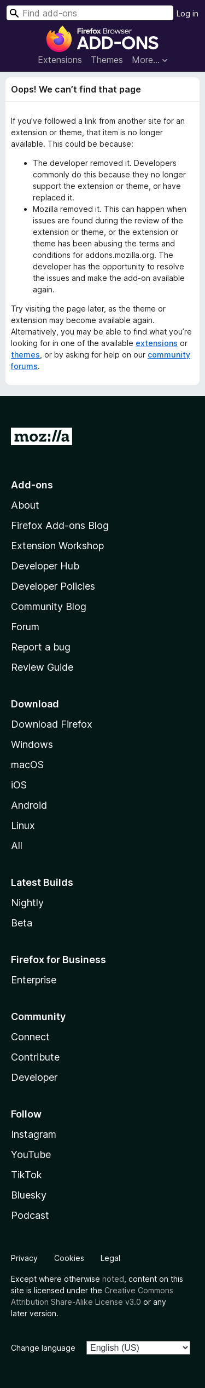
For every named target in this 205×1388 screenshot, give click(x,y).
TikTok (26, 1174)
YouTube (31, 1154)
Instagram (33, 1134)
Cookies (69, 1258)
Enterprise (33, 980)
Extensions (60, 59)
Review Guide (42, 667)
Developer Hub (45, 566)
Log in (187, 13)
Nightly (27, 902)
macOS (27, 764)
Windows (32, 744)
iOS (19, 785)
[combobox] (90, 12)
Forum (25, 626)
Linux (23, 825)
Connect (30, 1037)
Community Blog (48, 606)
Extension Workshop (57, 545)
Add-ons (32, 485)
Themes (107, 59)
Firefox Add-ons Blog (60, 525)
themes (25, 354)
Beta (21, 923)
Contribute (35, 1057)
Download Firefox (51, 724)
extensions (157, 343)
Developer (34, 1077)
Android (29, 805)
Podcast (30, 1215)
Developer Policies (53, 586)
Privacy (24, 1258)
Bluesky (28, 1195)
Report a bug (41, 647)
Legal (110, 1258)
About (25, 505)
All (16, 845)
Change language (43, 1347)
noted (113, 1278)
